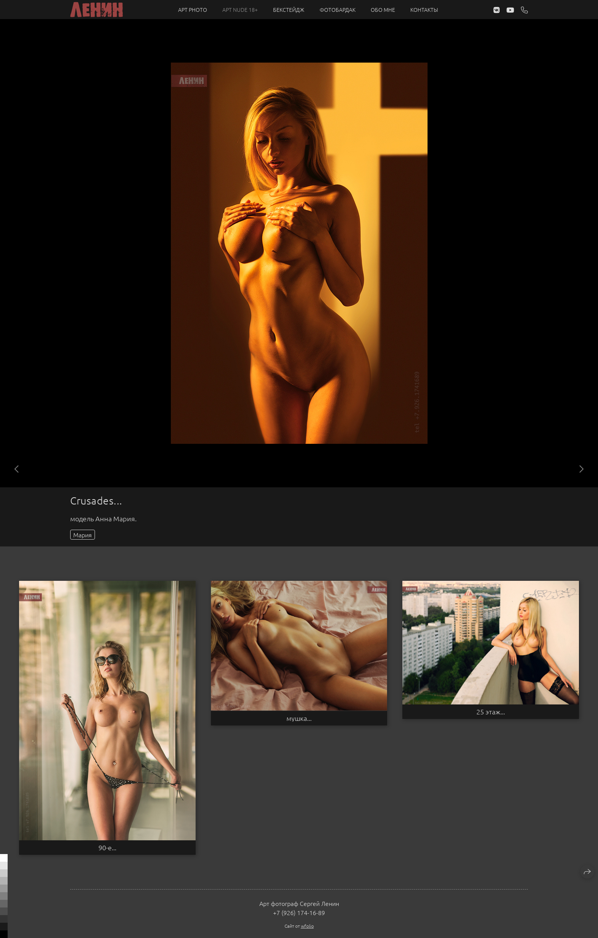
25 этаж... (490, 711)
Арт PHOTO (192, 9)
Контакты (424, 9)
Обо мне (383, 9)
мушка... (299, 718)
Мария (82, 534)
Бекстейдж (288, 9)
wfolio (307, 926)
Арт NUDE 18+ (240, 9)
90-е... (107, 847)
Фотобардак (337, 9)
